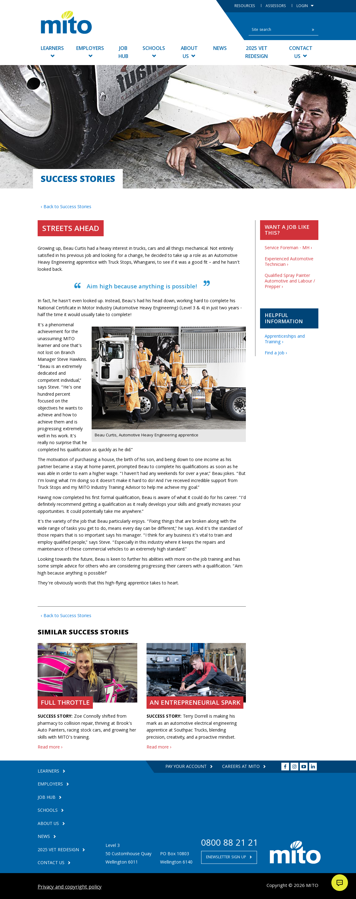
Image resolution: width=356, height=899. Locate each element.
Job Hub (123, 53)
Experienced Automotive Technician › (289, 262)
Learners (52, 51)
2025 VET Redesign (256, 53)
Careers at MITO (241, 767)
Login (305, 6)
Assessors (276, 6)
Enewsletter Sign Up (226, 857)
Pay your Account (186, 767)
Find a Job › (276, 353)
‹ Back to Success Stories (66, 207)
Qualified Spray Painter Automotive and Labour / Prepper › (290, 281)
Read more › (50, 747)
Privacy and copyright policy (69, 887)
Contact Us (301, 53)
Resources (245, 6)
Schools (154, 51)
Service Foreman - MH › (288, 248)
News (220, 49)
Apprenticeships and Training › (285, 339)
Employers (90, 51)
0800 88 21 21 (229, 844)
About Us (189, 53)
